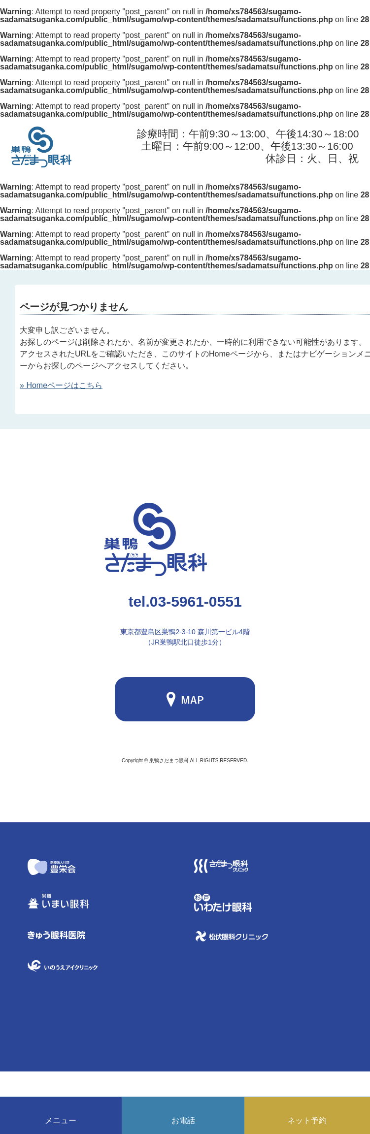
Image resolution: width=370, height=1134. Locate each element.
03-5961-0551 (184, 601)
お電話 (183, 1120)
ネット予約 (307, 1120)
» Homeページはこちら (61, 385)
